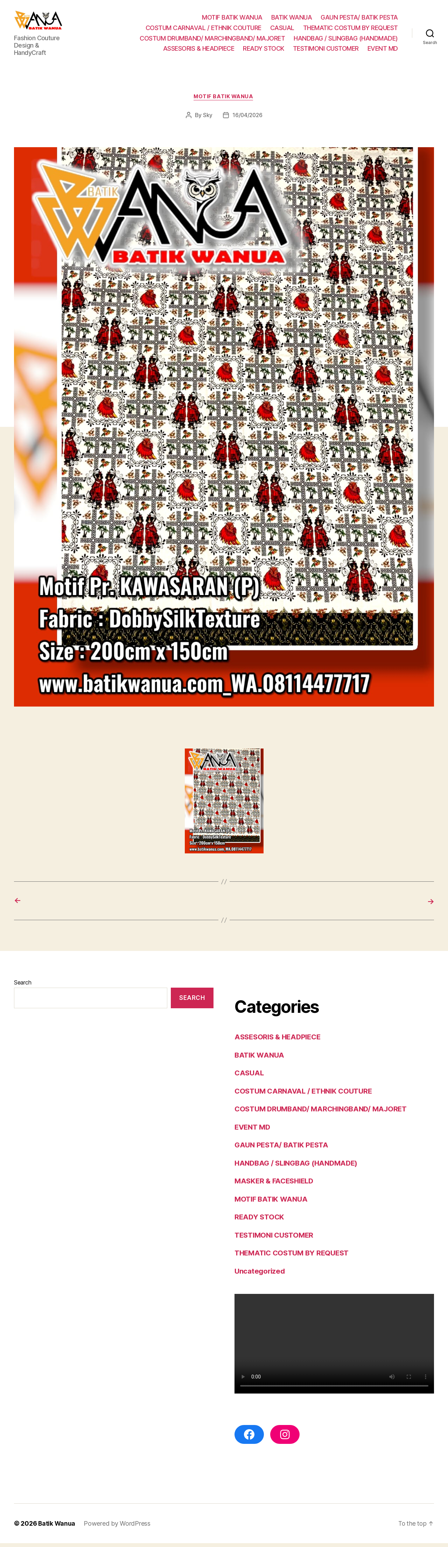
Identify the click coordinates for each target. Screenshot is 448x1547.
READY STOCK (263, 50)
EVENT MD (383, 50)
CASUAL (282, 29)
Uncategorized (260, 1274)
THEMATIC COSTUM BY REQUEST (350, 29)
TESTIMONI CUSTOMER (326, 50)
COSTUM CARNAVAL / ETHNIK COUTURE (203, 29)
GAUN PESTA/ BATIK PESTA (359, 19)
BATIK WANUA (291, 19)
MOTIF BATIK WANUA (232, 19)
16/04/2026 (247, 118)
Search (22, 986)
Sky (207, 118)
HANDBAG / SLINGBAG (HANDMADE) (346, 39)
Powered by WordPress (117, 1527)
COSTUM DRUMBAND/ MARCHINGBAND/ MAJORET (212, 39)
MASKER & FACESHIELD (276, 1184)
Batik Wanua (57, 1527)
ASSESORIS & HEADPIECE (198, 50)
